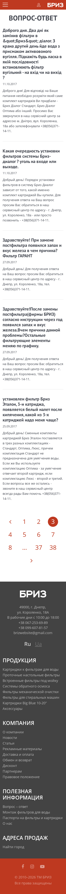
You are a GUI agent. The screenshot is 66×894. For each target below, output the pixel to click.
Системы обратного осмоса (26, 686)
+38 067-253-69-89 (33, 622)
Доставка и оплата (18, 754)
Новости (10, 737)
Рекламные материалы (22, 748)
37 (38, 547)
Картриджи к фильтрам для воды (30, 669)
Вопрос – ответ (15, 806)
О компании (13, 732)
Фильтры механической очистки (31, 691)
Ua (38, 643)
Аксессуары (12, 708)
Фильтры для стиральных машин (31, 697)
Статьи (8, 743)
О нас (7, 823)
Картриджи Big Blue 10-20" (25, 703)
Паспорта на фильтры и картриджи (33, 817)
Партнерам (12, 771)
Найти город (13, 846)
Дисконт (10, 765)
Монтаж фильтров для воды (26, 812)
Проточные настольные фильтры (31, 675)
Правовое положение (21, 776)
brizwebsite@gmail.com (33, 632)
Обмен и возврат (17, 760)
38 (52, 547)
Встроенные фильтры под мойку (30, 680)
